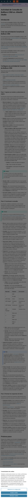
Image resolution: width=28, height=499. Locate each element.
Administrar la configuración (14, 489)
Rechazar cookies (14, 495)
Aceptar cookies (14, 492)
